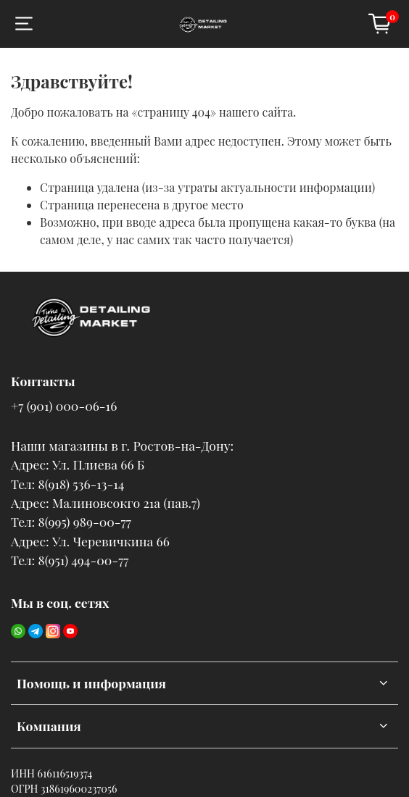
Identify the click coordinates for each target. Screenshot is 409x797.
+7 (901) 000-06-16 (64, 405)
